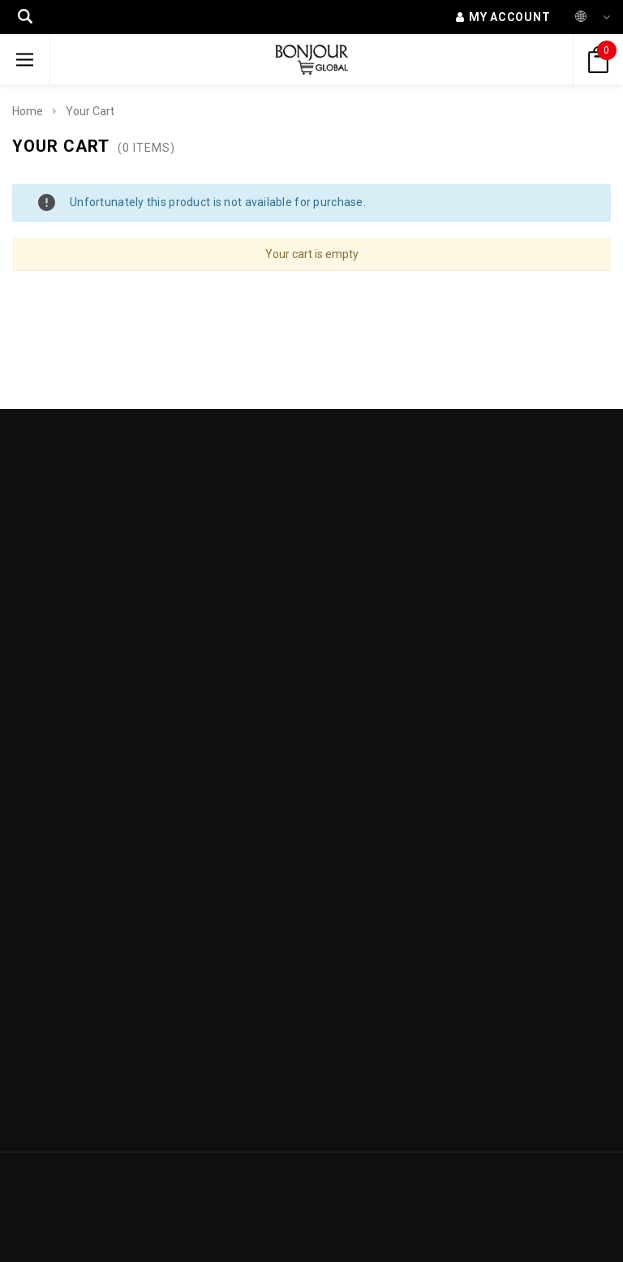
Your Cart (90, 111)
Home (27, 111)
